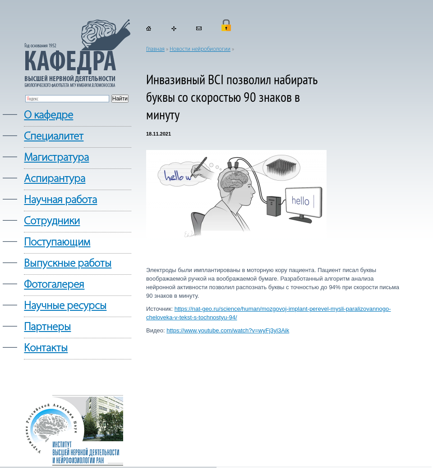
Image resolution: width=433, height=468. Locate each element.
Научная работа (60, 200)
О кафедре (48, 115)
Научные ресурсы (65, 306)
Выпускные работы (67, 263)
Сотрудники (52, 221)
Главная (155, 49)
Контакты (46, 348)
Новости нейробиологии (200, 49)
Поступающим (57, 242)
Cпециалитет (53, 136)
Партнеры (47, 327)
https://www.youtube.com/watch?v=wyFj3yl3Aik (227, 330)
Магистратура (56, 158)
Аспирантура (54, 179)
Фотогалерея (54, 285)
